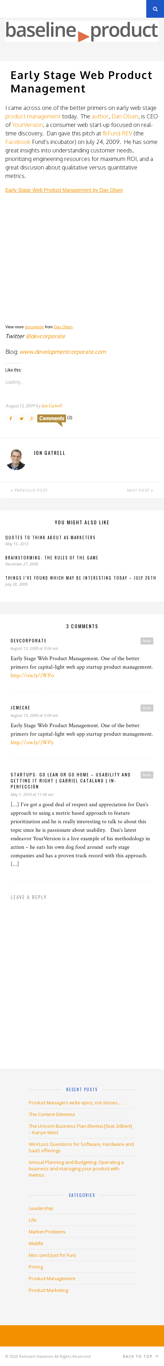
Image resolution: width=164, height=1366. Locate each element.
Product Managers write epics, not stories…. (76, 1102)
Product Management (52, 1278)
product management (33, 116)
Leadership (41, 1208)
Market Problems (47, 1231)
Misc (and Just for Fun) (52, 1255)
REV (127, 133)
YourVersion (27, 124)
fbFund (111, 133)
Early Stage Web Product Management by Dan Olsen (64, 190)
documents (34, 327)
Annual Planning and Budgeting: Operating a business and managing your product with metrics (76, 1168)
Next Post (140, 490)
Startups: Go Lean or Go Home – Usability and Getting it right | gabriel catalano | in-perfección (71, 780)
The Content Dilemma (52, 1114)
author (100, 116)
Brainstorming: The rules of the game (52, 558)
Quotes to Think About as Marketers (50, 537)
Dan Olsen (124, 116)
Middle (36, 1243)
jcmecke (21, 707)
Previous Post (29, 490)
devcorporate (29, 640)
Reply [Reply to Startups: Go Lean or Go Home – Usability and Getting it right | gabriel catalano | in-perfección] (147, 775)
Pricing (36, 1267)
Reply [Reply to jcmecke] (147, 708)
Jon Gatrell (52, 405)
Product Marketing (48, 1290)
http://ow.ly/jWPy (32, 742)
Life (33, 1220)
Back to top (141, 1356)
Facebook (18, 141)
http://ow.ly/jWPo (32, 675)
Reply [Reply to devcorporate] (147, 641)
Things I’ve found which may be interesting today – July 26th (81, 578)
